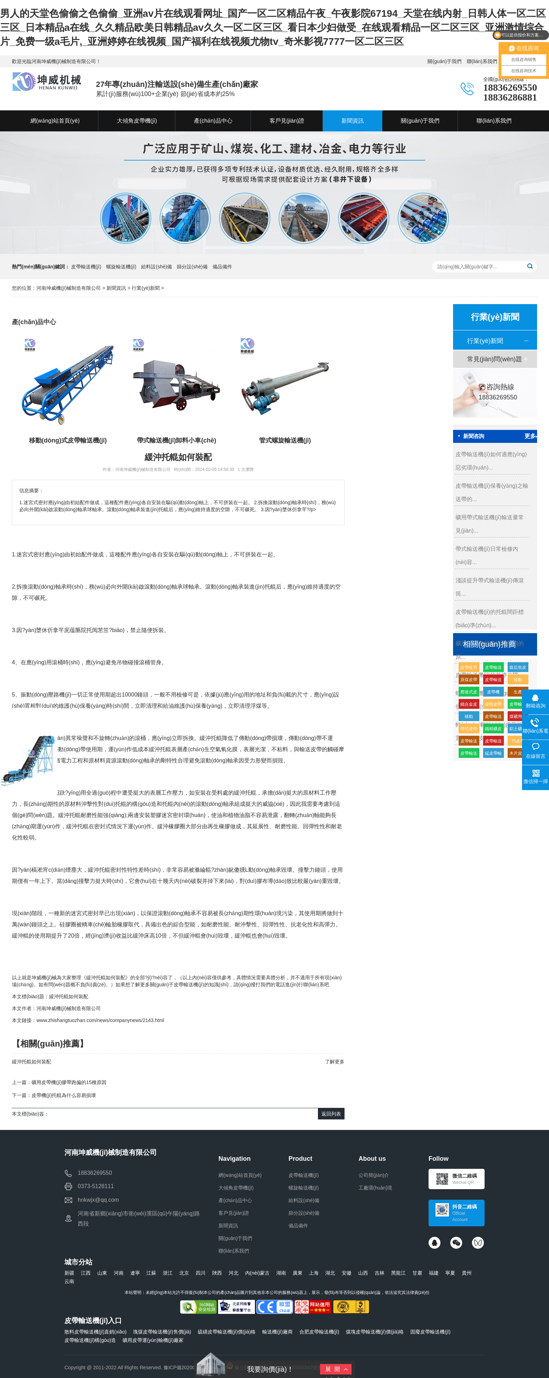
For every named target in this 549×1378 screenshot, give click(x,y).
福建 (434, 1273)
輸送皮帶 (310, 749)
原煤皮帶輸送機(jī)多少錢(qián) (468, 681)
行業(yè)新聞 (146, 288)
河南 (119, 1273)
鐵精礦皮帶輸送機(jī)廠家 (493, 730)
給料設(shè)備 (156, 266)
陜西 (217, 1273)
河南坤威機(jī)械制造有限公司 (69, 288)
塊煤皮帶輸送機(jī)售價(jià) (162, 1332)
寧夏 (450, 1273)
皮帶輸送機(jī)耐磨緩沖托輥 (493, 681)
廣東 (298, 1273)
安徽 (347, 1273)
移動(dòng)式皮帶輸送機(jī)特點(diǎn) (517, 681)
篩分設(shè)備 (192, 266)
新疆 (69, 1273)
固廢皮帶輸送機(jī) (430, 1332)
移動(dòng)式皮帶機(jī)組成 (469, 717)
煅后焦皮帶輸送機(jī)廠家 (517, 668)
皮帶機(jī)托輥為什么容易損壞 (64, 1095)
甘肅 (417, 1273)
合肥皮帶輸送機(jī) (319, 1332)
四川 (201, 1273)
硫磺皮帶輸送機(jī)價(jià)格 (227, 1332)
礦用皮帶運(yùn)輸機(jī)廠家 (153, 1340)
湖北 (330, 1273)
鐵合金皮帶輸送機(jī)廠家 (468, 705)
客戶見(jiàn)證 (233, 1213)
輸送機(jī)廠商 (277, 1332)
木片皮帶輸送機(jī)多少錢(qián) (517, 754)
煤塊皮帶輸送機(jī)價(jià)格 (375, 1332)
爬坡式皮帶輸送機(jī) (468, 693)
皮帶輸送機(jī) (86, 266)
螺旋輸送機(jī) (121, 266)
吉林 (379, 1273)
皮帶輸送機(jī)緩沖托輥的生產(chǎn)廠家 (468, 742)
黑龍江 (398, 1273)
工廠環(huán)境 (375, 1188)
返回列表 (331, 1114)
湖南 (281, 1273)
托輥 (270, 587)
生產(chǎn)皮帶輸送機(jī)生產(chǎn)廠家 (517, 693)
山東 (102, 1273)
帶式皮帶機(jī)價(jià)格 (468, 730)
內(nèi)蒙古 (257, 1273)
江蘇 (151, 1273)
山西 (363, 1273)
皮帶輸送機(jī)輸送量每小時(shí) (493, 742)
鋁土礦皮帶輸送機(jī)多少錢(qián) (517, 730)
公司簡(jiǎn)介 (374, 1175)
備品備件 (222, 266)
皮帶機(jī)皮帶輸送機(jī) (493, 693)
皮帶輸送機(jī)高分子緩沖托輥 (517, 705)
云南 (69, 1281)
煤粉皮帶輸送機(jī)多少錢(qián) (493, 705)
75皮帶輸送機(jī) (518, 742)
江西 (86, 1273)
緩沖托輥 (211, 738)
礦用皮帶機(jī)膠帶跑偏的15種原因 (69, 1082)
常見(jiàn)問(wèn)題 (494, 359)
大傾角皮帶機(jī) (235, 1188)
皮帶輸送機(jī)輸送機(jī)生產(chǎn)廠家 (493, 668)
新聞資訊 (116, 288)
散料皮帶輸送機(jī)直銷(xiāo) (95, 1332)
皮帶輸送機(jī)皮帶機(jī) (493, 717)
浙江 (168, 1273)
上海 (314, 1273)
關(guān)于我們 (444, 61)
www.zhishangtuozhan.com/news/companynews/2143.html (100, 1020)
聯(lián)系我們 (482, 61)
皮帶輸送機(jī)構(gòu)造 (90, 1340)
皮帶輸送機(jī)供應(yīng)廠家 (468, 754)
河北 (233, 1273)
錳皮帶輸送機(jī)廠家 (493, 754)
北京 (184, 1273)
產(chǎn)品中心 (235, 1200)
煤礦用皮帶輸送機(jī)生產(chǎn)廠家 (517, 717)
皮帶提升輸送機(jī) (468, 668)
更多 (530, 436)
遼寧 (135, 1273)
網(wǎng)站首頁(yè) (240, 1175)
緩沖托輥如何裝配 (68, 996)
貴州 (467, 1273)
